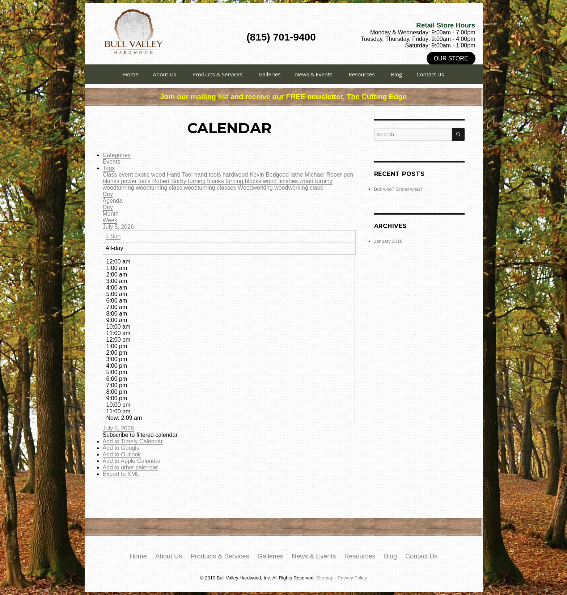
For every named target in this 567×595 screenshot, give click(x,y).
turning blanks (206, 181)
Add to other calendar (130, 467)
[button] (140, 435)
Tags (109, 168)
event (127, 175)
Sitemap (325, 578)
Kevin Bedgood (270, 175)
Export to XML (121, 474)
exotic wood (151, 175)
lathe (298, 175)
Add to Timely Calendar (133, 441)
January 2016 (388, 241)
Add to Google (121, 448)
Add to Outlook (122, 454)
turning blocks (244, 181)
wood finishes (281, 181)
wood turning (316, 181)
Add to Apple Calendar (132, 461)
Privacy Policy (352, 578)
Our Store (451, 58)
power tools (136, 181)
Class (111, 175)
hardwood (236, 175)
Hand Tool (180, 175)
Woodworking (256, 188)
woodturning (119, 188)
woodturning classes (211, 188)
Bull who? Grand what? (398, 189)
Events (111, 162)
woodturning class (160, 188)
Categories (117, 155)
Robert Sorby (170, 181)
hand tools (208, 175)
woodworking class (298, 188)
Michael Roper (324, 175)
